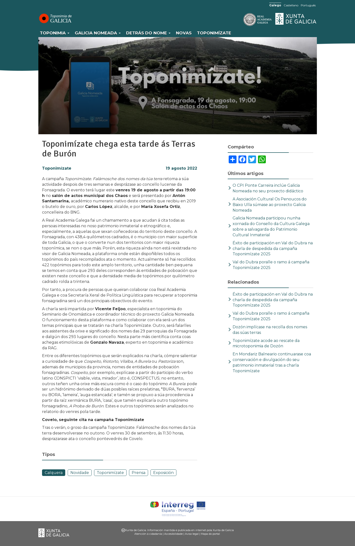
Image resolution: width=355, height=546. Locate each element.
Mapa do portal (210, 534)
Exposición (163, 472)
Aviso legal (192, 534)
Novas (184, 33)
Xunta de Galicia (296, 19)
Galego (275, 5)
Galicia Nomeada (98, 33)
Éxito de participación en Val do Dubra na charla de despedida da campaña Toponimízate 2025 (273, 249)
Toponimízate (214, 33)
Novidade (79, 472)
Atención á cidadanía (148, 534)
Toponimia (54, 33)
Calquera (54, 472)
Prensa (138, 472)
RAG (242, 19)
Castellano (291, 5)
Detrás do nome (148, 33)
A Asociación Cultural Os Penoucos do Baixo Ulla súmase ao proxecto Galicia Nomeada (270, 205)
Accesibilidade (173, 534)
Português (308, 5)
